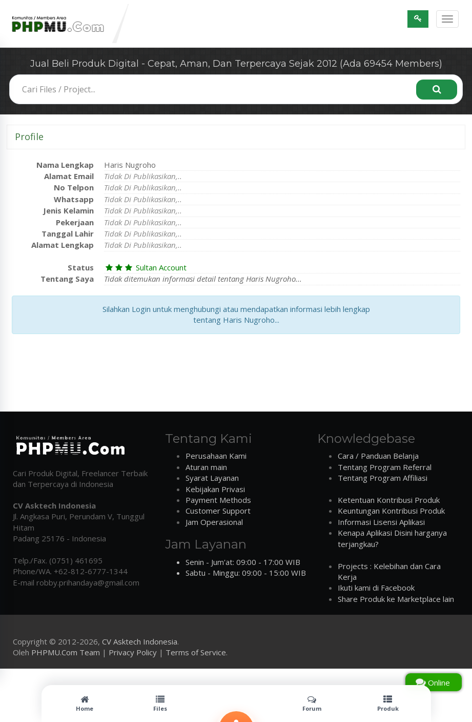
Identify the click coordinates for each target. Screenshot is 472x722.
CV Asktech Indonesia (139, 641)
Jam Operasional (214, 522)
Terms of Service (196, 652)
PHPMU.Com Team (65, 652)
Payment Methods (218, 500)
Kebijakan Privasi (215, 489)
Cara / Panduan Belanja (378, 456)
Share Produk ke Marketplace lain (396, 599)
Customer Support (218, 510)
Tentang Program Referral (385, 467)
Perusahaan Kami (216, 456)
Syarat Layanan (212, 478)
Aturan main (206, 467)
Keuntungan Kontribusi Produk (391, 510)
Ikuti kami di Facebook (376, 587)
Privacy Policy (133, 652)
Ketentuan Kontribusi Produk (389, 500)
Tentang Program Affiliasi (382, 478)
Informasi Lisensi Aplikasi (381, 522)
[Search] (436, 90)
